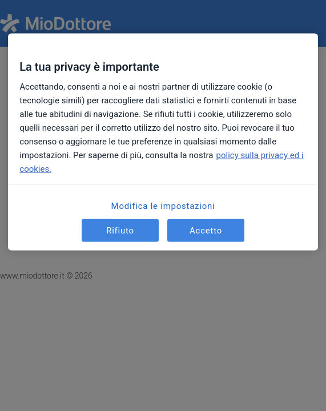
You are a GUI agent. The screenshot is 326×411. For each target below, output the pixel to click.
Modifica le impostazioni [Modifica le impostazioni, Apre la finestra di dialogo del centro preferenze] (163, 206)
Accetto (206, 230)
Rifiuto (120, 230)
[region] (162, 142)
